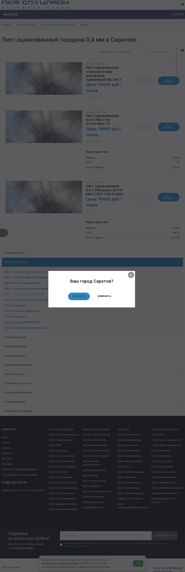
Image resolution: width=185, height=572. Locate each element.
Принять (80, 296)
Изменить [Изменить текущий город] (105, 296)
